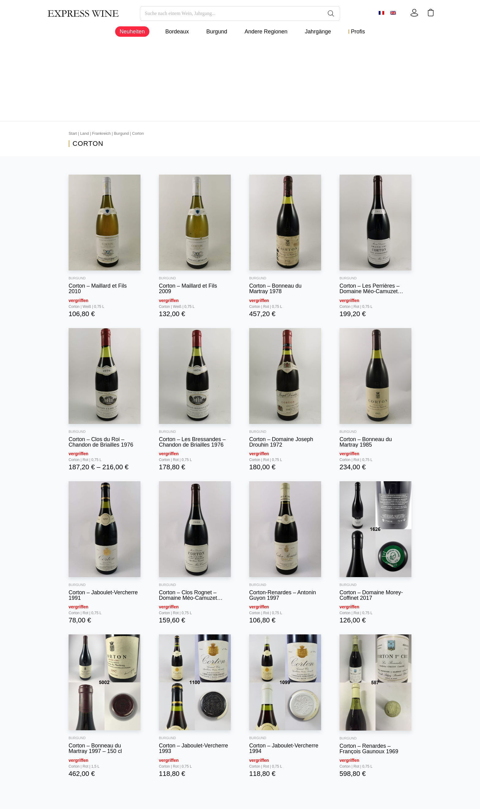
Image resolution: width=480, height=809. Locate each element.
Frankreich (101, 133)
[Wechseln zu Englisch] (393, 13)
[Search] (331, 13)
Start (73, 133)
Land (84, 133)
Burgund (121, 133)
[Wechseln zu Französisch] (382, 13)
